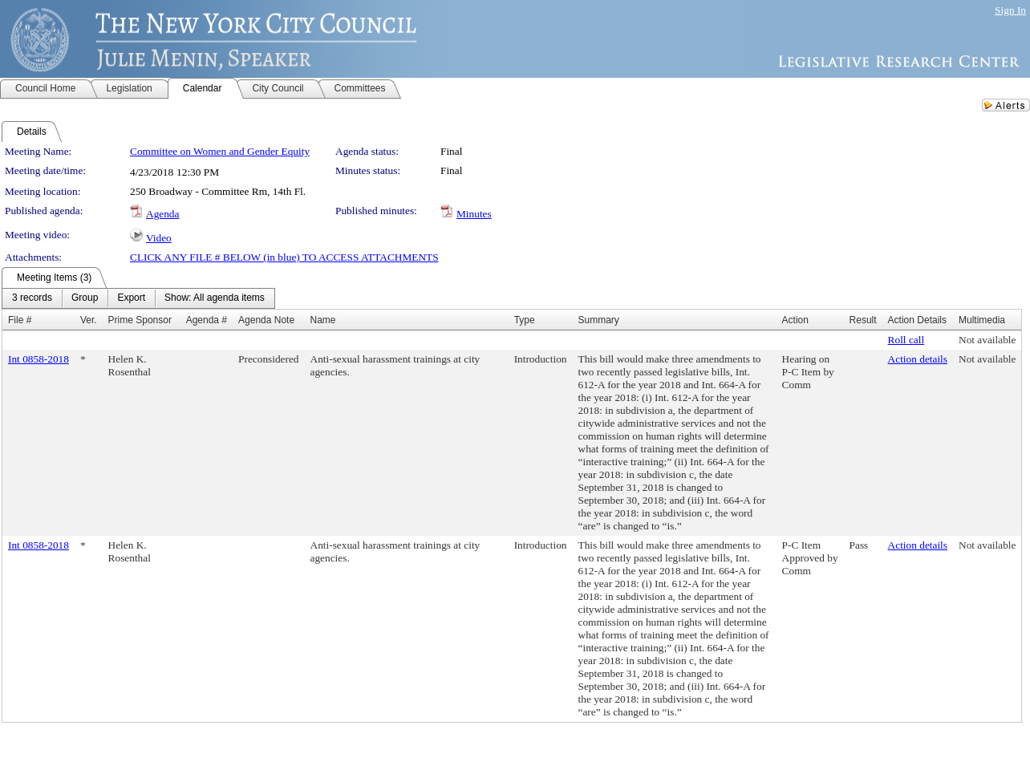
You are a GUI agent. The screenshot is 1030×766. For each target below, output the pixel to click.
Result (863, 320)
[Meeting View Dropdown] (214, 298)
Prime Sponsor (140, 320)
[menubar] (138, 298)
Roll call (906, 340)
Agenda (162, 214)
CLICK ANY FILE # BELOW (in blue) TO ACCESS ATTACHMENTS (284, 257)
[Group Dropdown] (84, 298)
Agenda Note (266, 320)
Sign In (1010, 10)
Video (159, 238)
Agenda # (206, 320)
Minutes (474, 214)
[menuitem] (32, 298)
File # (19, 320)
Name (323, 320)
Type (524, 320)
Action (795, 320)
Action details (917, 359)
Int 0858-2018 (38, 359)
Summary (598, 320)
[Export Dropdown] (131, 298)
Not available (987, 340)
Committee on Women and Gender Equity (220, 151)
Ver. (88, 320)
